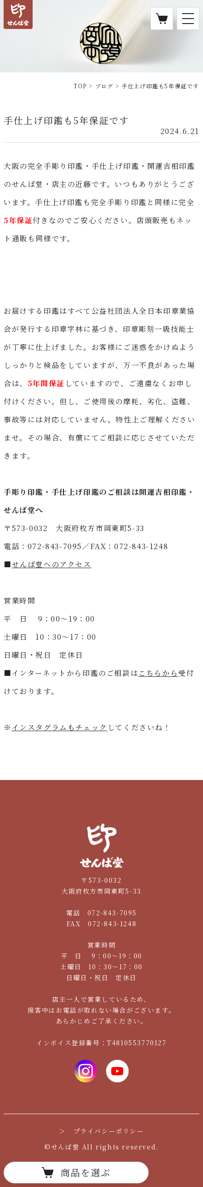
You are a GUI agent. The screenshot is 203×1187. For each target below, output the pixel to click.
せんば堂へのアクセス (52, 564)
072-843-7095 (112, 912)
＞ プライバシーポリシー (101, 1130)
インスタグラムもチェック (59, 727)
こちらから (158, 673)
